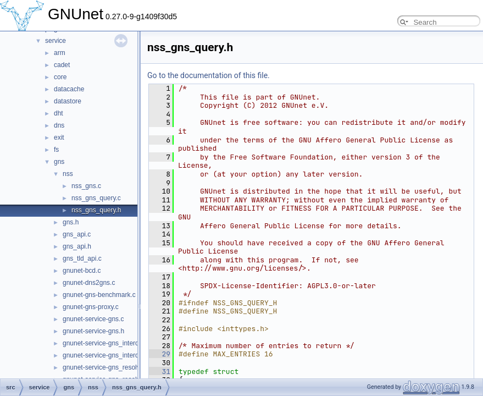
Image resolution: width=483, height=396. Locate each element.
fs (56, 149)
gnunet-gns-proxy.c (91, 307)
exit (59, 137)
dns (59, 125)
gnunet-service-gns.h (93, 331)
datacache (69, 89)
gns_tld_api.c (82, 258)
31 (159, 371)
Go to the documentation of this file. (208, 75)
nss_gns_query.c (96, 198)
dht (58, 113)
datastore (67, 101)
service (55, 41)
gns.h (71, 222)
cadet (62, 65)
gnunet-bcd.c (82, 270)
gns (59, 162)
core (60, 77)
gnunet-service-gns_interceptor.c (110, 343)
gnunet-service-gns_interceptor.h (111, 355)
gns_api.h (77, 246)
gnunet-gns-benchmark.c (99, 295)
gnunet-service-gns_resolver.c (107, 367)
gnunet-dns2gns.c (89, 283)
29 (159, 354)
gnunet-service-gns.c (93, 319)
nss (68, 174)
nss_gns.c (86, 186)
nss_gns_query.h (96, 210)
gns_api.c (77, 234)
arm (59, 53)
